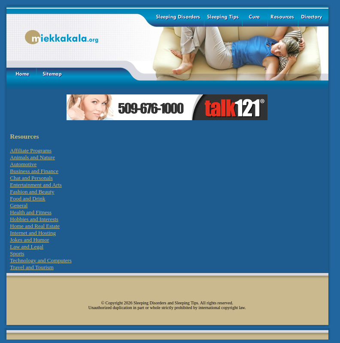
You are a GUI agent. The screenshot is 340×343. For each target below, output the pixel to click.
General (18, 205)
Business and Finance (34, 171)
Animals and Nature (32, 157)
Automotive (23, 164)
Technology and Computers (41, 260)
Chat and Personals (31, 178)
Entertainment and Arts (36, 185)
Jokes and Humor (29, 240)
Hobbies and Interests (34, 219)
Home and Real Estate (35, 226)
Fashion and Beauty (32, 191)
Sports (17, 253)
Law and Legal (26, 246)
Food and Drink (27, 198)
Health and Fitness (31, 212)
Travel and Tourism (32, 267)
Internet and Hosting (33, 233)
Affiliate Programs (31, 150)
